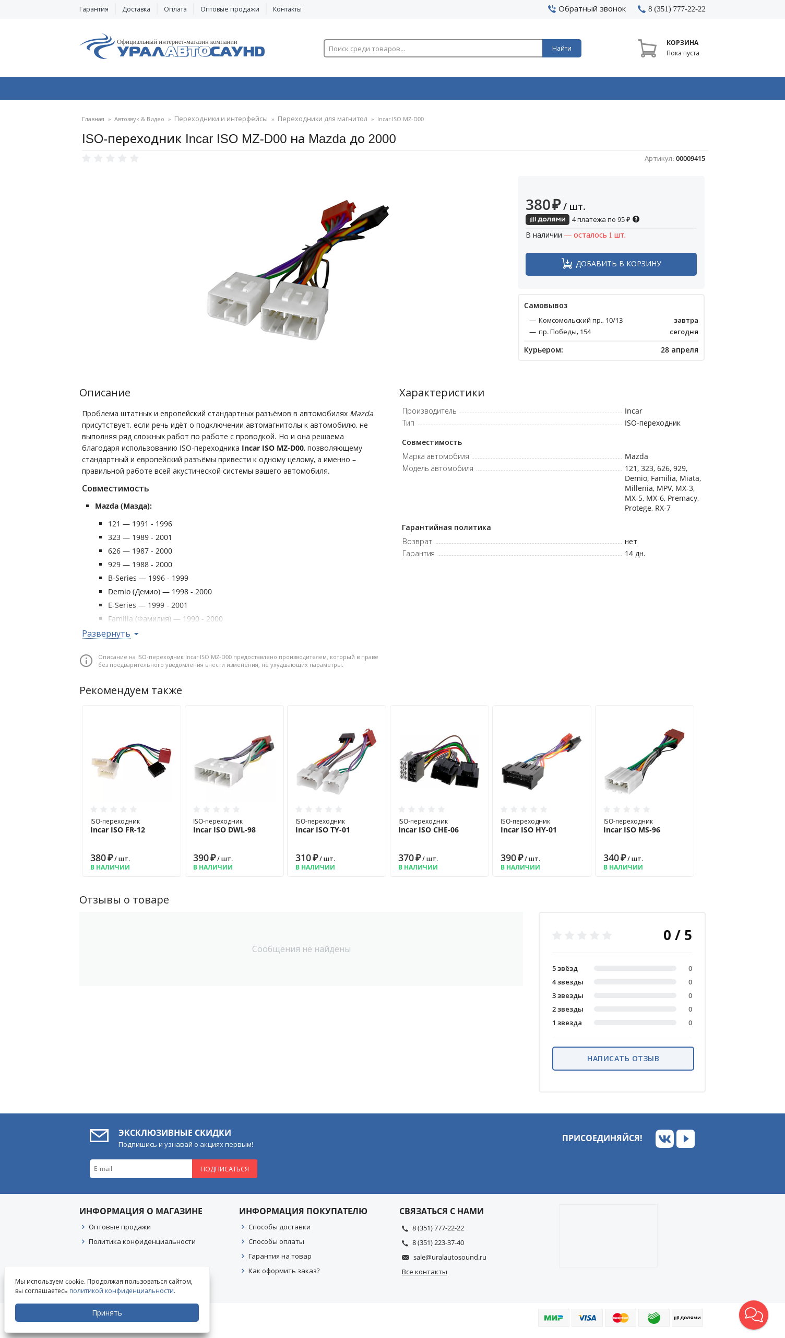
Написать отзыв (623, 1061)
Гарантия (94, 9)
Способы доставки (279, 1230)
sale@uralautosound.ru (449, 1260)
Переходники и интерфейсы (215, 122)
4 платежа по (583, 222)
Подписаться (224, 1172)
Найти (562, 48)
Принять (108, 1313)
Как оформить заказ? (284, 1273)
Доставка (136, 9)
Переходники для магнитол (306, 122)
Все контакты (424, 1275)
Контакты (287, 9)
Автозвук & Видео (141, 90)
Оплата (175, 9)
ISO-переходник (131, 829)
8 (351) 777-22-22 (438, 1231)
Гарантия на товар (280, 1259)
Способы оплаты (276, 1244)
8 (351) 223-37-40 (438, 1245)
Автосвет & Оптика (522, 90)
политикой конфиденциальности (122, 1290)
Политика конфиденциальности (142, 1244)
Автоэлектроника (395, 90)
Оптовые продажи (229, 9)
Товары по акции (646, 90)
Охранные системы (268, 90)
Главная (93, 122)
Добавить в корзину (618, 267)
